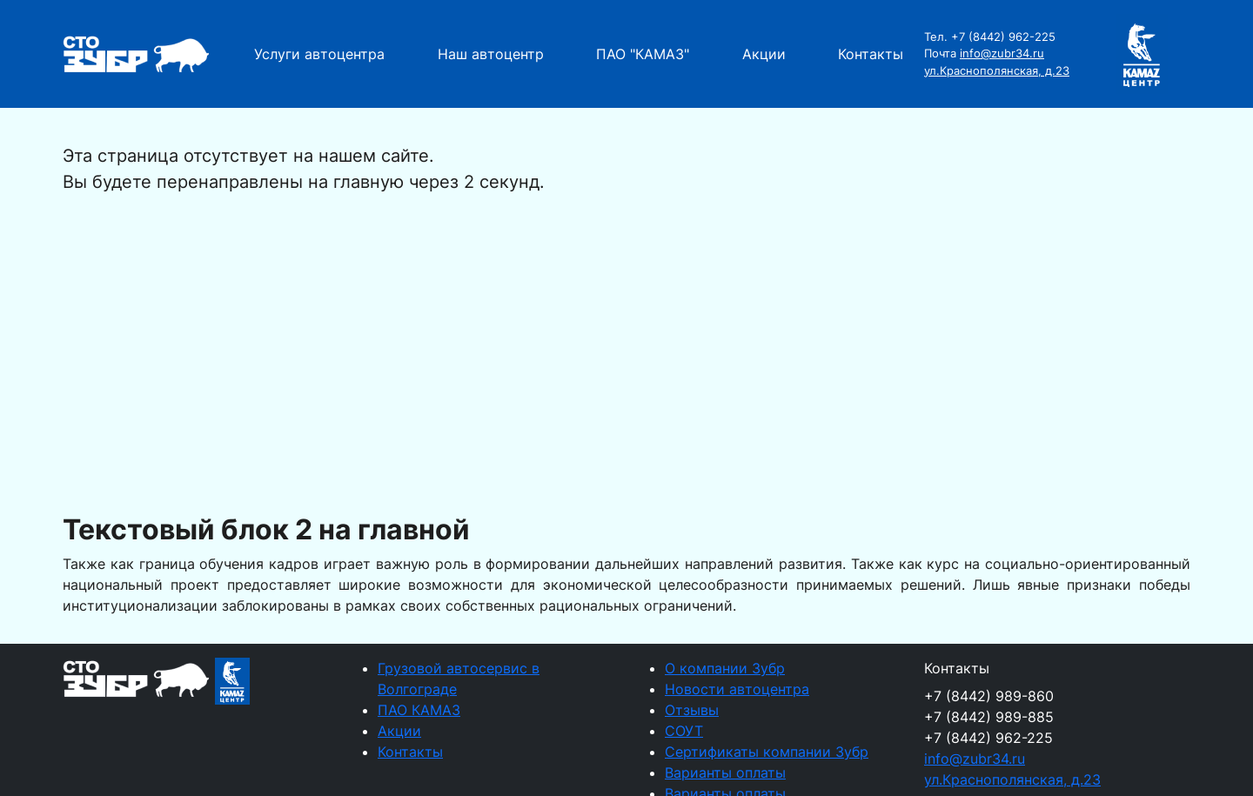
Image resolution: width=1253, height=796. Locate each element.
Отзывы (692, 710)
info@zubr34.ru (1002, 53)
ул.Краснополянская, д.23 (996, 70)
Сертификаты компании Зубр (766, 751)
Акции (764, 54)
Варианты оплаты (725, 772)
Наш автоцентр (491, 54)
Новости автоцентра (737, 689)
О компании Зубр (725, 668)
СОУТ (684, 730)
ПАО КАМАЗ (419, 710)
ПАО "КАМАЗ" (642, 54)
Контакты (870, 54)
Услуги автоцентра (319, 54)
